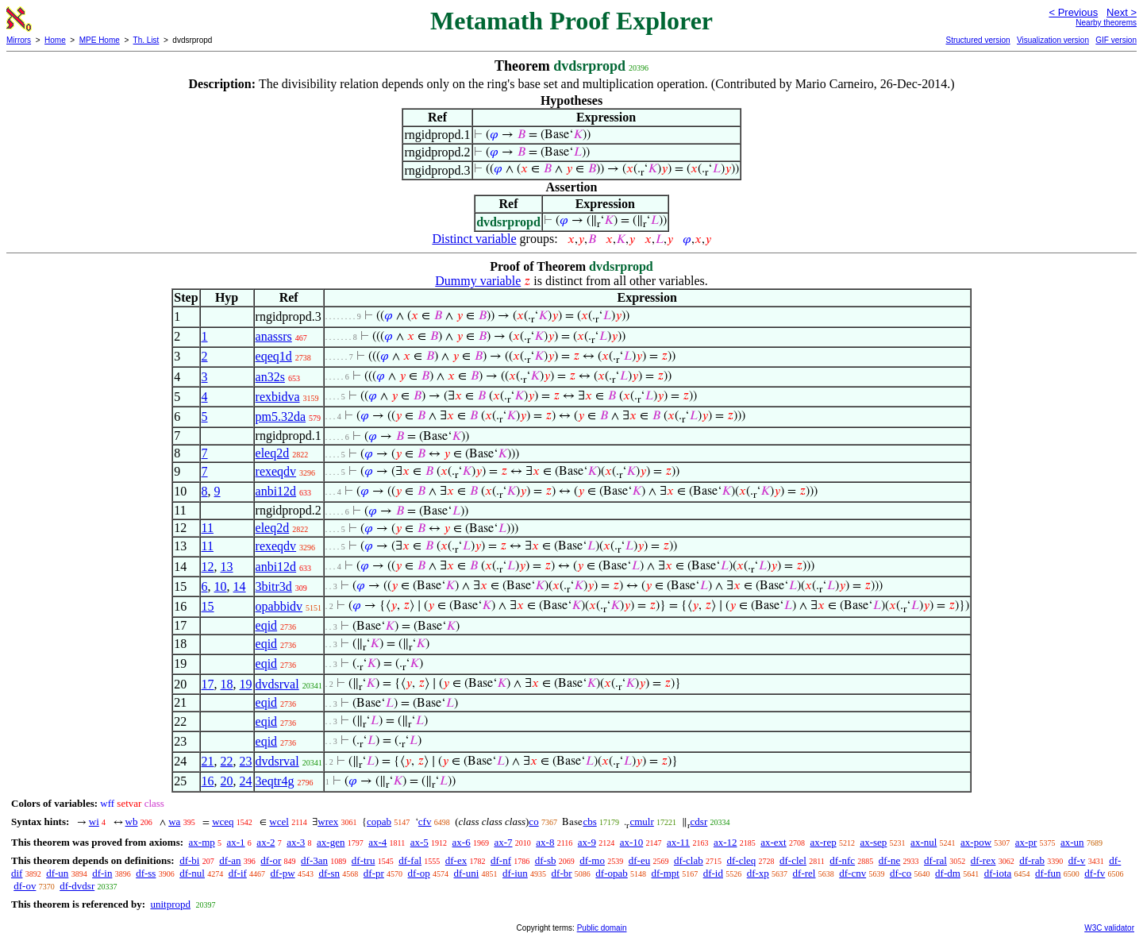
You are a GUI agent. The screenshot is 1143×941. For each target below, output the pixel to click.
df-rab (1032, 860)
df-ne (889, 860)
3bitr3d (274, 586)
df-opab (611, 873)
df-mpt (665, 873)
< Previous (1073, 12)
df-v (1077, 860)
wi (94, 821)
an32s (270, 377)
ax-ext (773, 842)
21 (208, 761)
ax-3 (296, 842)
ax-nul (923, 842)
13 (227, 566)
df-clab (688, 860)
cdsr (699, 821)
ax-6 (461, 842)
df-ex (456, 860)
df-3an (314, 860)
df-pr (374, 873)
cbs (589, 821)
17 (208, 684)
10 (220, 586)
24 (246, 781)
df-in (102, 873)
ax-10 (632, 842)
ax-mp (202, 842)
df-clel (792, 860)
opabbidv (279, 606)
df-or (270, 860)
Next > (1121, 12)
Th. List (146, 40)
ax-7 (503, 842)
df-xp (758, 873)
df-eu (639, 860)
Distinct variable (474, 238)
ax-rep (823, 842)
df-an (230, 860)
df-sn (329, 873)
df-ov (24, 886)
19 (246, 684)
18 (227, 684)
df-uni (466, 873)
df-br (562, 873)
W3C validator (1109, 928)
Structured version (977, 40)
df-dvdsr (77, 886)
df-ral (935, 860)
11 (208, 527)
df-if (238, 873)
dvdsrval (277, 684)
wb (131, 821)
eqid (267, 625)
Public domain (602, 928)
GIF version (1116, 40)
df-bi (189, 860)
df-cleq (741, 860)
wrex (328, 821)
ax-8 (545, 842)
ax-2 (265, 842)
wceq (222, 821)
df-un (57, 873)
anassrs (274, 336)
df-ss (146, 873)
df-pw (283, 873)
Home (55, 40)
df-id (713, 873)
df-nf (501, 860)
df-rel (804, 873)
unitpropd (170, 904)
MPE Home (99, 40)
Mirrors (18, 40)
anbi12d (276, 491)
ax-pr (1026, 842)
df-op (419, 873)
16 (208, 781)
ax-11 (678, 842)
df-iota (998, 873)
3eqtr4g (275, 781)
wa (174, 821)
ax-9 (587, 842)
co (533, 821)
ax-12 (725, 842)
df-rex (983, 860)
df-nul (192, 873)
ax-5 (419, 842)
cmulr (641, 821)
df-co (900, 873)
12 (208, 566)
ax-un (1072, 842)
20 (227, 781)
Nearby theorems (1106, 22)
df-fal (409, 860)
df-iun (515, 873)
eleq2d (273, 453)
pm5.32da (281, 416)
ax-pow (975, 842)
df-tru (363, 860)
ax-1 (236, 842)
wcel (279, 821)
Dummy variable (478, 280)
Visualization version (1053, 40)
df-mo (592, 860)
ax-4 (377, 842)
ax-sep (873, 842)
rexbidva (278, 396)
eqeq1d (274, 356)
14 (239, 586)
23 (246, 761)
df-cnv (852, 873)
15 (208, 606)
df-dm (947, 873)
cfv (425, 821)
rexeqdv (276, 471)
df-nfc (842, 860)
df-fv (1094, 873)
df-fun (1048, 873)
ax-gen (330, 842)
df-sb (545, 860)
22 (227, 761)
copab (379, 821)
